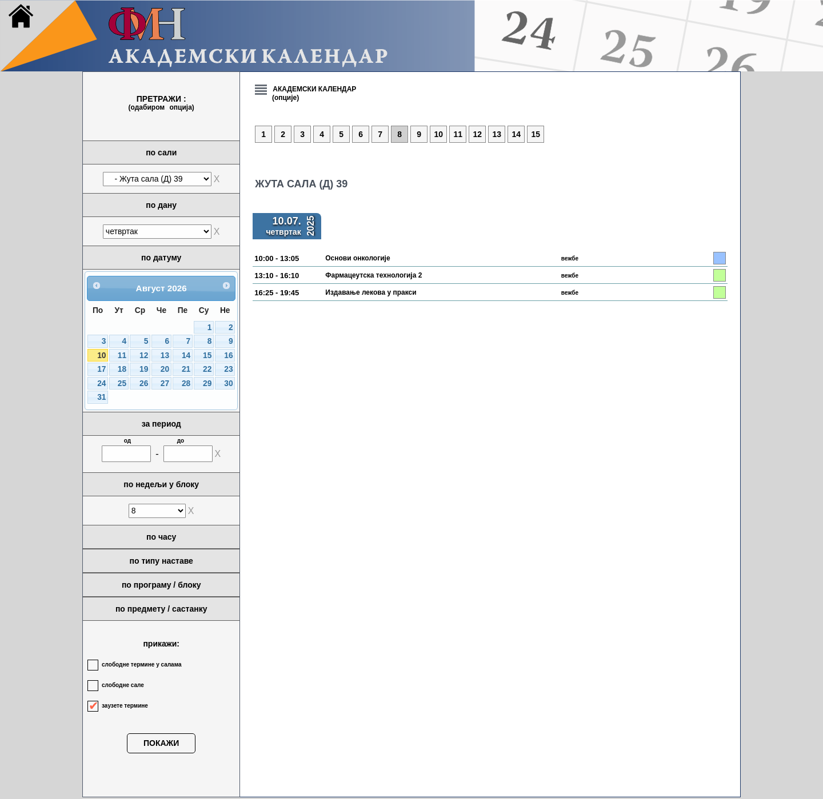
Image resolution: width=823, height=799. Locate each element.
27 (165, 383)
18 (122, 369)
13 (165, 355)
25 (122, 383)
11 (122, 355)
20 (165, 369)
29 (207, 383)
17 (101, 369)
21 (186, 369)
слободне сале (123, 685)
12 (143, 355)
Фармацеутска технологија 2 (373, 275)
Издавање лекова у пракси (370, 292)
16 (228, 355)
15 (207, 355)
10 (101, 355)
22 (207, 369)
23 (228, 369)
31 (101, 397)
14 (186, 355)
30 (228, 383)
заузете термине (125, 705)
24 (101, 383)
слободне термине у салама (141, 664)
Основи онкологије (357, 258)
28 (186, 383)
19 (143, 369)
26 (143, 383)
